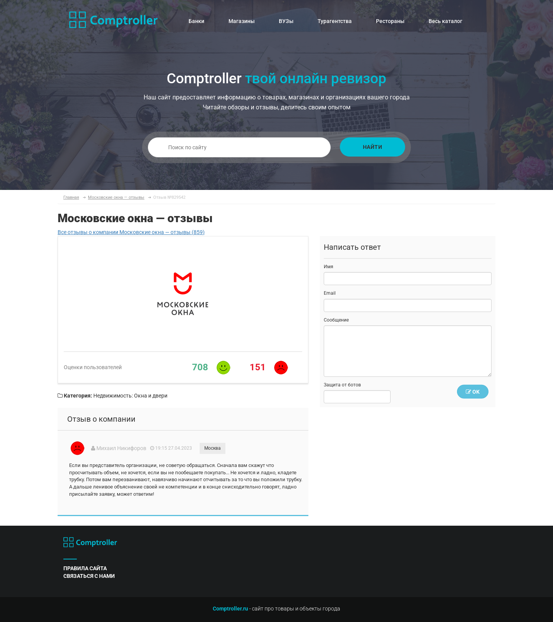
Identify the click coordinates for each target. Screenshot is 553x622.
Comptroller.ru (230, 609)
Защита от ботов (342, 385)
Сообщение (336, 320)
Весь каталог (445, 21)
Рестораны (390, 21)
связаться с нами (89, 576)
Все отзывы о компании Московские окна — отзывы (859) (131, 232)
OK (473, 392)
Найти (372, 147)
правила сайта (85, 568)
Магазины (241, 21)
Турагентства (335, 21)
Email (330, 293)
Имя (328, 266)
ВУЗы (286, 21)
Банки (196, 21)
